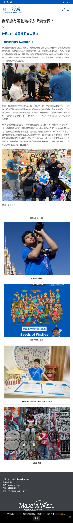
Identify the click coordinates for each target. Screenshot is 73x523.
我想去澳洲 (37, 463)
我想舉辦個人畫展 (36, 340)
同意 (36, 518)
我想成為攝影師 (36, 278)
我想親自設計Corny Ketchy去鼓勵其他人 (36, 401)
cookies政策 (59, 514)
